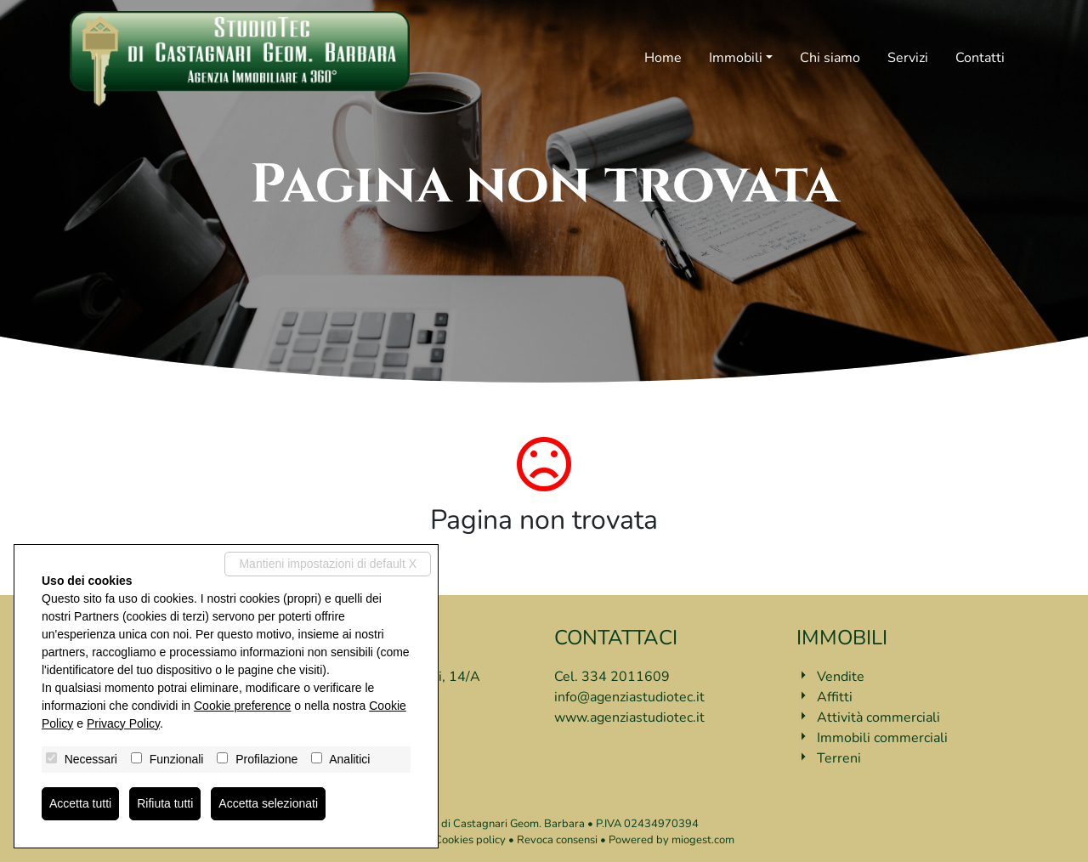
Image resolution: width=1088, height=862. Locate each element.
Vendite (840, 676)
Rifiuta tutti (165, 803)
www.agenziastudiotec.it (629, 717)
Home (663, 57)
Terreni (839, 758)
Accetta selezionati (268, 803)
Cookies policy (470, 840)
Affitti (835, 697)
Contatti (980, 57)
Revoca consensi (557, 840)
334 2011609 (625, 676)
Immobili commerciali (882, 738)
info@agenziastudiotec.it (629, 697)
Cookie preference (242, 705)
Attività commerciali (878, 717)
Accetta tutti (80, 803)
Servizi (907, 57)
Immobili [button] (735, 57)
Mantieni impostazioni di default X (327, 563)
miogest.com (703, 840)
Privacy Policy (123, 723)
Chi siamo (830, 57)
